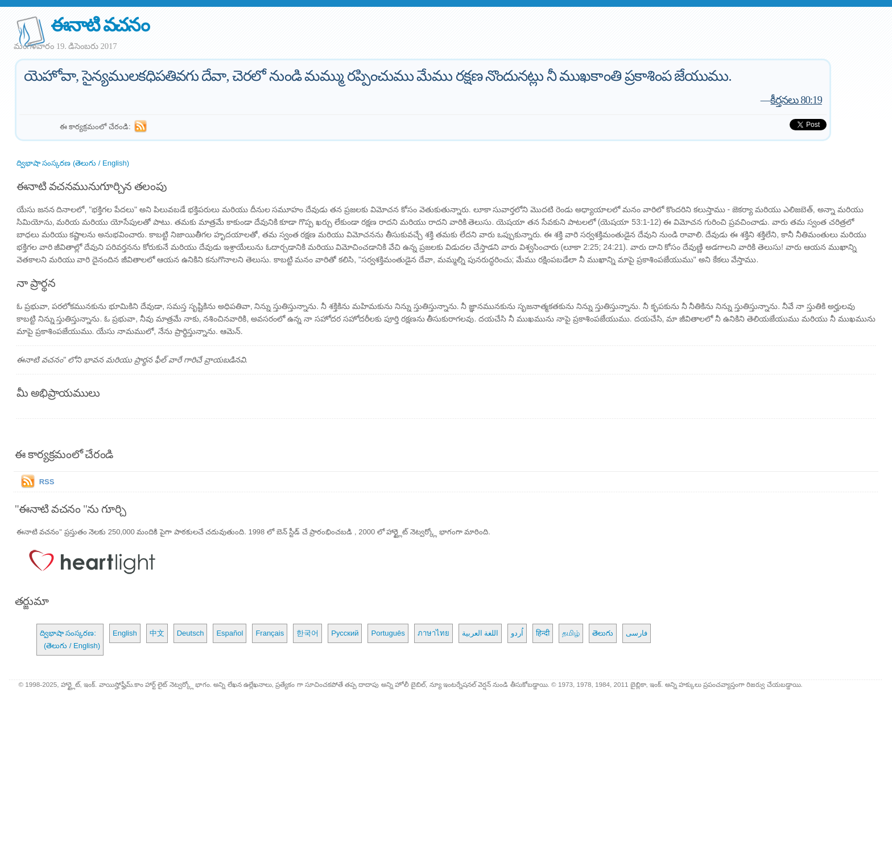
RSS (47, 481)
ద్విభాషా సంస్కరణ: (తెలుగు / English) (70, 639)
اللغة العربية (480, 633)
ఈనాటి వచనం (100, 24)
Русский (344, 633)
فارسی (636, 633)
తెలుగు (602, 633)
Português (387, 633)
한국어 (307, 633)
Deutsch (190, 633)
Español (229, 633)
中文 (157, 633)
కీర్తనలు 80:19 (795, 100)
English (125, 633)
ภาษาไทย (433, 633)
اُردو (517, 633)
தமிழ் (571, 633)
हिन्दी (543, 633)
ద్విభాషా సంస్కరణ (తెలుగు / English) (72, 163)
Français (269, 633)
